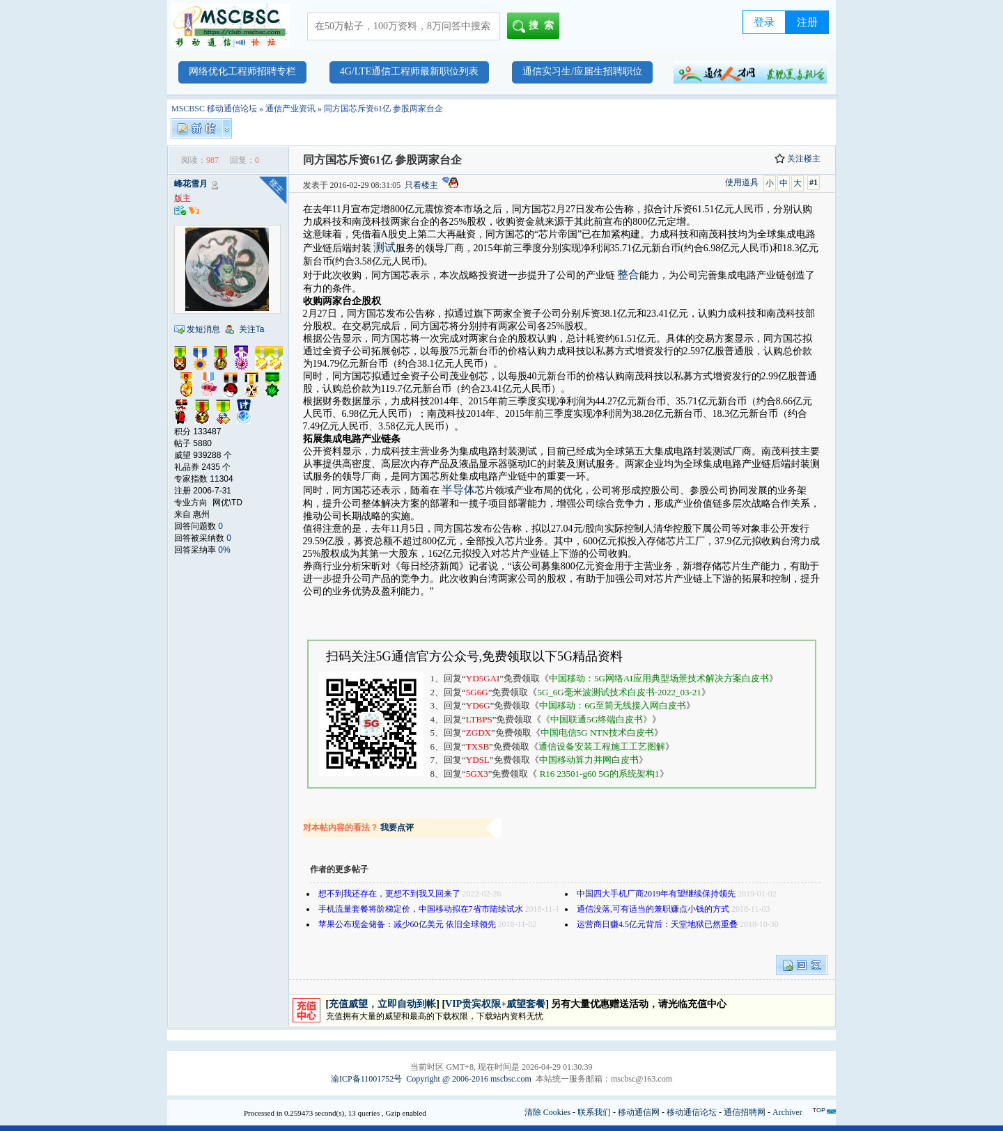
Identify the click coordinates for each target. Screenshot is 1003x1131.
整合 (628, 274)
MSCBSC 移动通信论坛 (214, 108)
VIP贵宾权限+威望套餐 (495, 1004)
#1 (813, 182)
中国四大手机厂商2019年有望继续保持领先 (656, 894)
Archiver (787, 1112)
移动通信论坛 (692, 1112)
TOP (819, 1110)
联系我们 (594, 1112)
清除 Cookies (547, 1112)
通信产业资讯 (290, 108)
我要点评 (397, 827)
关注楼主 (798, 159)
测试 (384, 247)
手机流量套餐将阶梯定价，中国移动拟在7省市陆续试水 (420, 909)
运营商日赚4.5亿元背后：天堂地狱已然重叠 (657, 924)
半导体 (458, 490)
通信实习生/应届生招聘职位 (582, 71)
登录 (764, 22)
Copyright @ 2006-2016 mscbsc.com (468, 1079)
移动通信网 (639, 1112)
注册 (807, 22)
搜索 (536, 26)
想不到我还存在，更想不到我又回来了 (389, 894)
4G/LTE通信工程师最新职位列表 (409, 71)
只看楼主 (421, 185)
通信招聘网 (744, 1112)
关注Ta (252, 329)
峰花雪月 (191, 184)
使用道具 (742, 182)
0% (224, 550)
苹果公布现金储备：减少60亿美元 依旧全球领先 (407, 924)
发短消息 (203, 329)
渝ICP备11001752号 (366, 1079)
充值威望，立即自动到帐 (382, 1004)
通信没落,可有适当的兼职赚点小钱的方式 (653, 909)
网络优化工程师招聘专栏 (242, 71)
